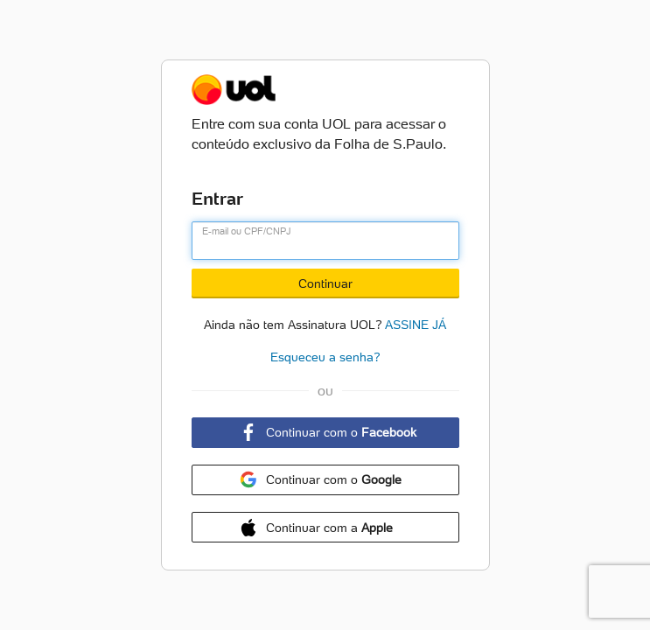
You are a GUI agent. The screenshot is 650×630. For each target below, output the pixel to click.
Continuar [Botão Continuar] (325, 283)
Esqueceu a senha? (325, 357)
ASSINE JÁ (415, 323)
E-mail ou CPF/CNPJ (246, 231)
